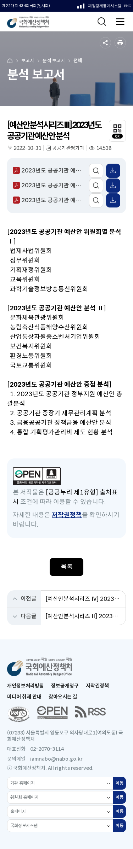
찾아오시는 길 (63, 696)
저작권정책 (67, 515)
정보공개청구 (65, 686)
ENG (127, 6)
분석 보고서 (54, 61)
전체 (77, 61)
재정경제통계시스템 (99, 8)
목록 (67, 566)
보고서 (27, 61)
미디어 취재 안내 (24, 696)
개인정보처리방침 (25, 686)
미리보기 (96, 171)
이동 (121, 785)
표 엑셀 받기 (113, 171)
